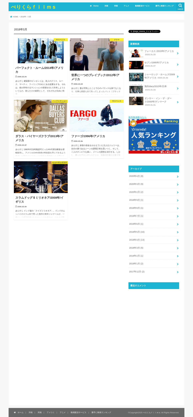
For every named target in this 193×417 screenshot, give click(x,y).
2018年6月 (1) (136, 224)
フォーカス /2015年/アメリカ (151, 53)
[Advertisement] (151, 347)
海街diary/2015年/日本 (148, 89)
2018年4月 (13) (136, 239)
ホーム (19, 412)
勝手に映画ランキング (164, 6)
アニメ (126, 6)
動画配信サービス (142, 6)
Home (94, 6)
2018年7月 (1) (136, 216)
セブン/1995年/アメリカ (149, 65)
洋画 (106, 6)
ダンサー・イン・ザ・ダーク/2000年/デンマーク (150, 101)
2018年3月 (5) (136, 247)
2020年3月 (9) (136, 184)
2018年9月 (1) (136, 200)
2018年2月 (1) (136, 255)
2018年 (23, 17)
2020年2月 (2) (136, 192)
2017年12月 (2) (136, 271)
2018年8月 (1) (136, 208)
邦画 (116, 6)
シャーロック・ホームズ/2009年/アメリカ (152, 77)
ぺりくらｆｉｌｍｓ (33, 7)
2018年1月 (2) (136, 263)
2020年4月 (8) (136, 176)
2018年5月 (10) (136, 231)
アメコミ (51, 412)
